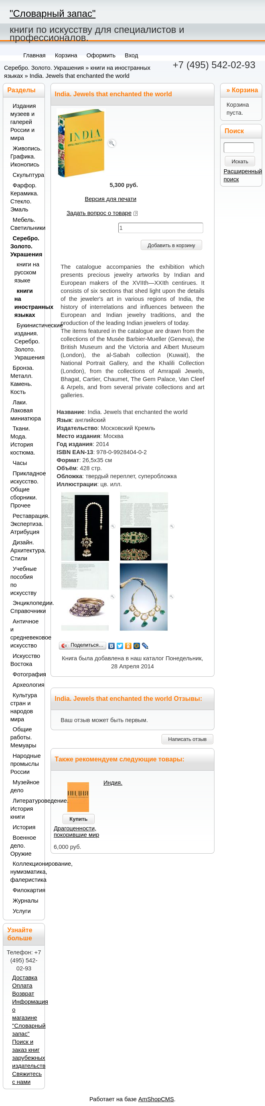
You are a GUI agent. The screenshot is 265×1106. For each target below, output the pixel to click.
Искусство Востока (25, 660)
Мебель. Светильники (25, 224)
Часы (20, 463)
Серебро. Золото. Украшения (44, 68)
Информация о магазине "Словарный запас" (30, 1017)
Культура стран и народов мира (23, 707)
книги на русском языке (26, 272)
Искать (240, 161)
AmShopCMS (156, 1099)
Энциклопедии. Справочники (25, 607)
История (24, 827)
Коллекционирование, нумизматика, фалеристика (25, 871)
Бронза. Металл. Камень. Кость (22, 380)
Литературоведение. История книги (25, 809)
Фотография (26, 674)
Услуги (22, 911)
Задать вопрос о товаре (99, 213)
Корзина (245, 90)
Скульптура (26, 175)
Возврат (23, 993)
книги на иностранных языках (27, 303)
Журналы (25, 900)
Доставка (24, 977)
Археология (26, 685)
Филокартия (26, 890)
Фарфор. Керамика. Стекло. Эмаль (24, 197)
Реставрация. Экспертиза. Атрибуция (25, 524)
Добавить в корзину (171, 245)
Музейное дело (25, 786)
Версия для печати (110, 199)
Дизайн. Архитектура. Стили (25, 550)
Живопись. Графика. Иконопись (25, 156)
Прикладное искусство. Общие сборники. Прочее (25, 489)
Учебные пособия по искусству (23, 581)
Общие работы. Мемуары (23, 737)
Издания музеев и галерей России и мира (23, 122)
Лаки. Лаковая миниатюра (25, 410)
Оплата (22, 985)
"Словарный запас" (52, 13)
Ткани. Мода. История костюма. (22, 440)
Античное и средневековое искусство (25, 633)
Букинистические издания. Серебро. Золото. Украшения (27, 341)
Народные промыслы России (25, 764)
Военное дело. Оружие (23, 845)
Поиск (234, 131)
